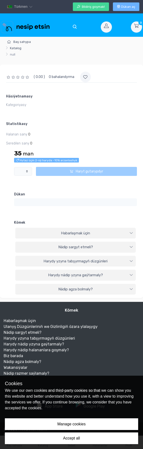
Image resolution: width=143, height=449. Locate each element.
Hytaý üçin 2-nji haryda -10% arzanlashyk (46, 160)
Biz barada (13, 355)
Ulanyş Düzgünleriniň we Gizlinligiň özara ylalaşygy (51, 326)
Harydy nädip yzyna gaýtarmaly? (90, 275)
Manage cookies (71, 424)
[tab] (75, 233)
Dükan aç (126, 7)
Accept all (71, 438)
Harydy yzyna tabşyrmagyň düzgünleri (88, 261)
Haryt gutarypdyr (86, 171)
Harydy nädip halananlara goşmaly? (36, 350)
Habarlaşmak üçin (97, 233)
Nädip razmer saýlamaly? (26, 373)
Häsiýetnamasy (19, 96)
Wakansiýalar (15, 367)
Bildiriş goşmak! (91, 7)
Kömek (19, 222)
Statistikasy (16, 124)
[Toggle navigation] (74, 27)
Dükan (19, 194)
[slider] (18, 77)
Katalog (15, 48)
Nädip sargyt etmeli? (95, 247)
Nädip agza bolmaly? (95, 289)
